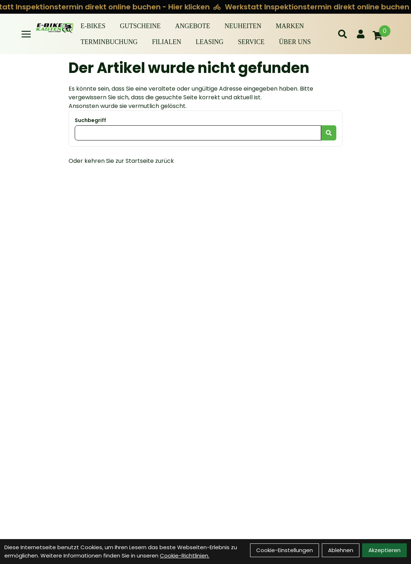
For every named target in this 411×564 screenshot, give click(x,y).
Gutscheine (140, 26)
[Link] (26, 34)
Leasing (209, 41)
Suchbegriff (90, 120)
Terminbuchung (108, 41)
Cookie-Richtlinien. (184, 555)
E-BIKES (92, 26)
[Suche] (342, 34)
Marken (290, 26)
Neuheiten (242, 26)
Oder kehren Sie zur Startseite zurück (121, 161)
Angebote (192, 26)
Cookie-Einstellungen (284, 550)
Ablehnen (340, 550)
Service (251, 41)
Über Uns (295, 41)
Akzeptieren (384, 550)
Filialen (166, 41)
